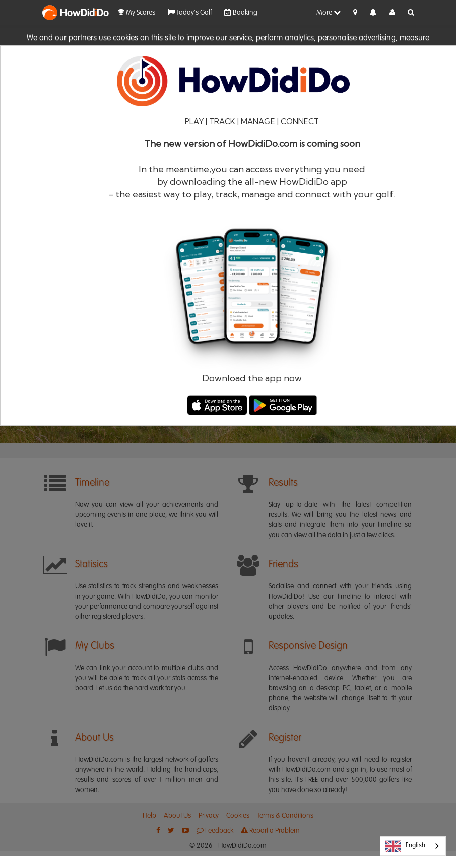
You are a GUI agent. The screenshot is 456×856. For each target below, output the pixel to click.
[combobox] (413, 846)
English (405, 846)
